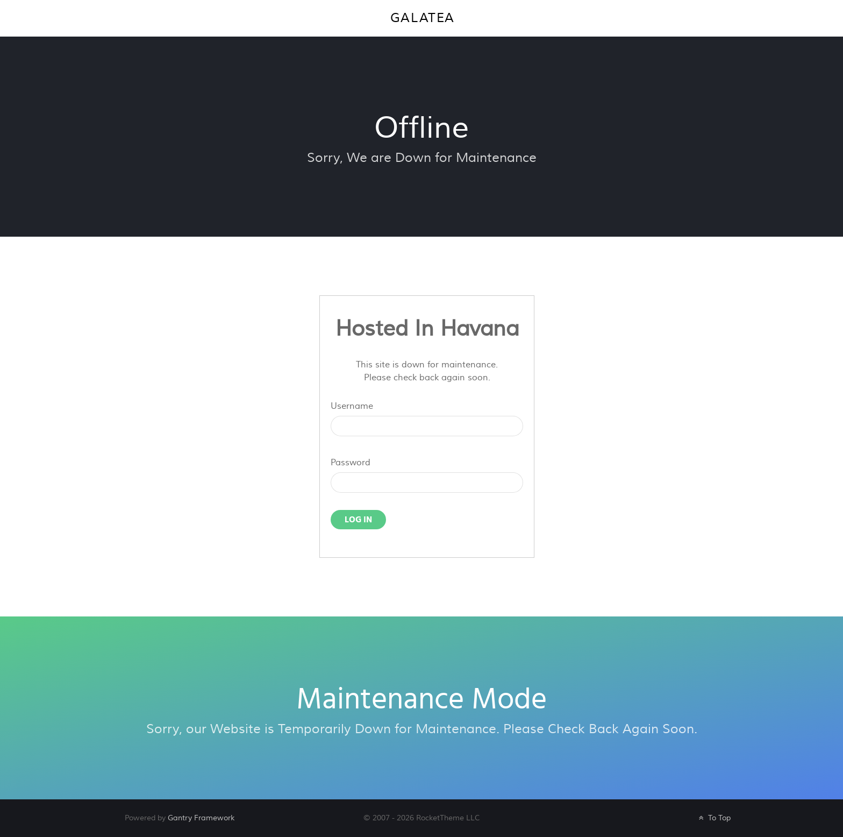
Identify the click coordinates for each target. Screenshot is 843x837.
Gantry (201, 817)
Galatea (422, 18)
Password (350, 462)
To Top (714, 817)
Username (352, 406)
